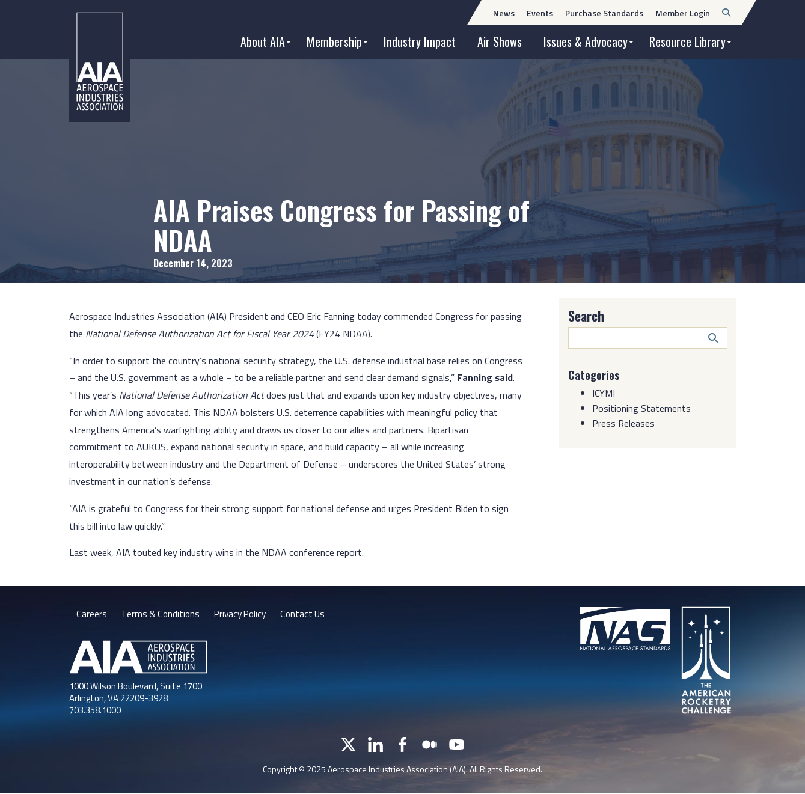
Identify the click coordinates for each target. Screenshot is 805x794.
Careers (91, 615)
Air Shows (499, 41)
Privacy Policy (243, 615)
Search (586, 315)
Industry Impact (420, 41)
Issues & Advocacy (585, 41)
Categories (595, 374)
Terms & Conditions (161, 615)
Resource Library (687, 41)
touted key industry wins (183, 552)
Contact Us (308, 615)
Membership (334, 41)
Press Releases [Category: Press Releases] (623, 423)
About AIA (262, 41)
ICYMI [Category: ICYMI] (603, 393)
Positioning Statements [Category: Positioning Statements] (641, 408)
